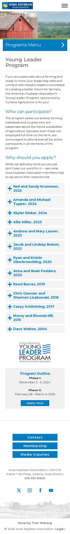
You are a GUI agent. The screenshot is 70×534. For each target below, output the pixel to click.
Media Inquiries (35, 454)
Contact (35, 437)
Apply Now (35, 403)
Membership (35, 446)
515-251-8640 (35, 478)
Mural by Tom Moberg (35, 523)
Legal (59, 529)
